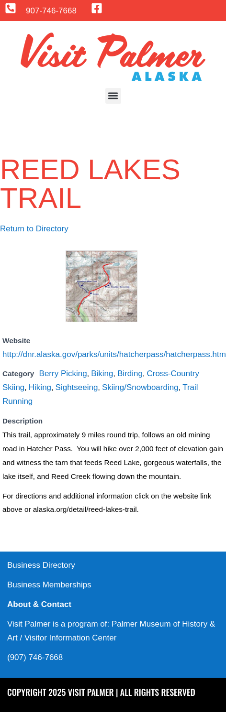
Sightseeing (77, 387)
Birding (130, 373)
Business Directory (41, 565)
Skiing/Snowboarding (140, 387)
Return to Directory (34, 228)
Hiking (40, 387)
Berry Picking (63, 373)
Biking (102, 373)
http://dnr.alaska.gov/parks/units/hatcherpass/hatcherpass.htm (114, 354)
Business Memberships (49, 584)
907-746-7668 (51, 10)
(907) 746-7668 (35, 657)
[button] (113, 96)
